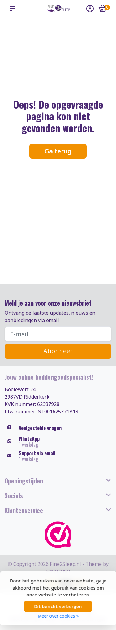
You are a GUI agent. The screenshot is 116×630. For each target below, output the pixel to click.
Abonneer (58, 351)
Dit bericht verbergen (58, 606)
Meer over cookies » (58, 616)
